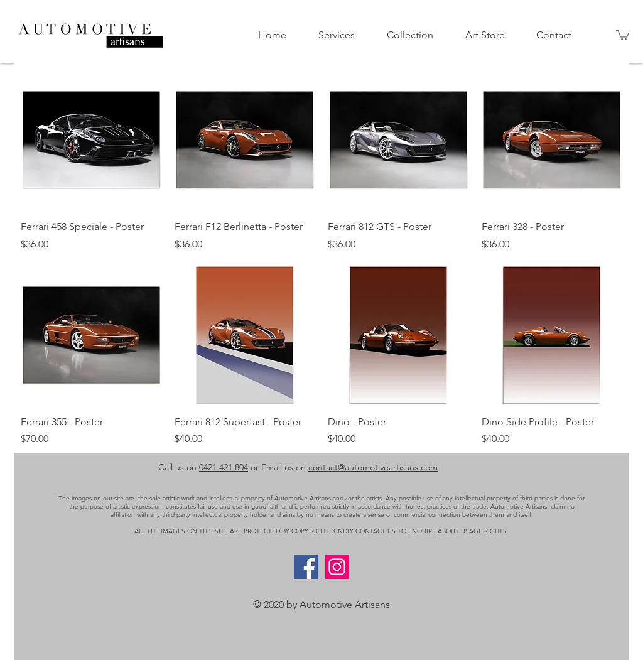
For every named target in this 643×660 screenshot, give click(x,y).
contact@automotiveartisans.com (373, 467)
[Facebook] (306, 567)
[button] (622, 34)
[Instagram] (337, 567)
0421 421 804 (223, 467)
